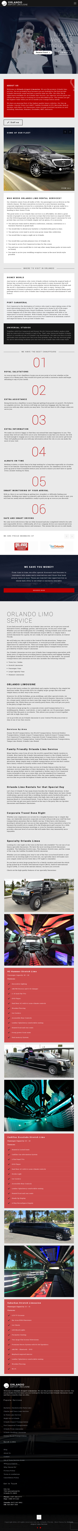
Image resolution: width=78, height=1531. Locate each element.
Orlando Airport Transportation (16, 1422)
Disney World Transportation (15, 1436)
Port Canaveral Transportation (16, 1425)
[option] (21, 546)
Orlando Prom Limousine (13, 1429)
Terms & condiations (12, 1474)
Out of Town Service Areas (14, 1460)
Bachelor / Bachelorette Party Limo (17, 1408)
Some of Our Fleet (19, 133)
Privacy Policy (9, 1471)
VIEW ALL (66, 188)
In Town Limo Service (12, 1415)
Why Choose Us (10, 1467)
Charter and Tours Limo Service (16, 1411)
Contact (7, 1457)
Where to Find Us (10, 1464)
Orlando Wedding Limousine (15, 1432)
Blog (5, 1450)
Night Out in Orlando (12, 1418)
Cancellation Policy (11, 1478)
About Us (13, 85)
